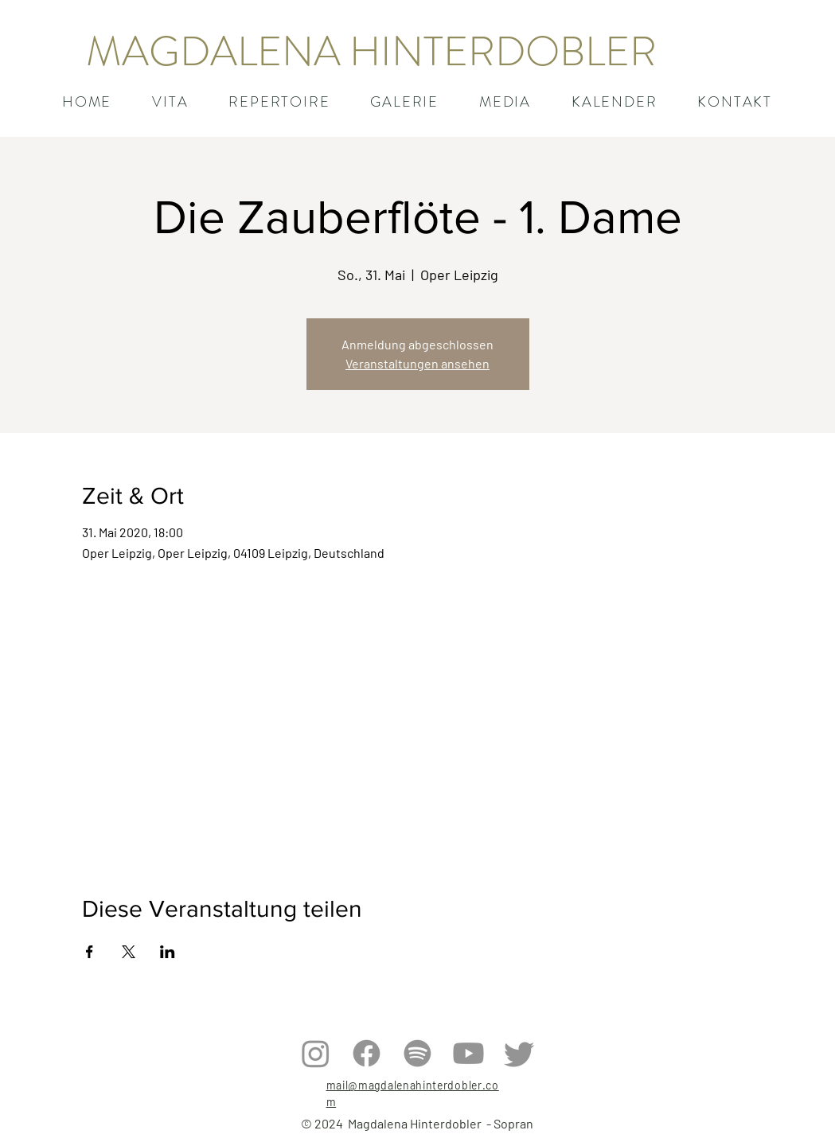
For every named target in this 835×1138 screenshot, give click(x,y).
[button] (279, 102)
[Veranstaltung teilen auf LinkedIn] (167, 951)
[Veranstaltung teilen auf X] (128, 951)
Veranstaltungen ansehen (417, 363)
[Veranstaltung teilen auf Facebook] (89, 951)
